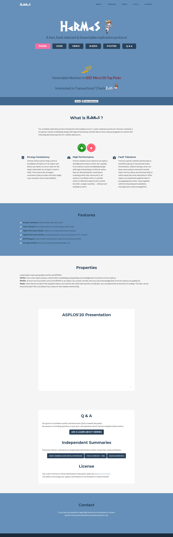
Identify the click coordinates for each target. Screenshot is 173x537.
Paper (42, 46)
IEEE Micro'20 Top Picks (103, 78)
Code (59, 46)
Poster (111, 46)
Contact (148, 4)
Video (124, 4)
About (99, 4)
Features (112, 4)
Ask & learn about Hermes (86, 432)
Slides (93, 46)
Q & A (135, 4)
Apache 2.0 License (102, 473)
